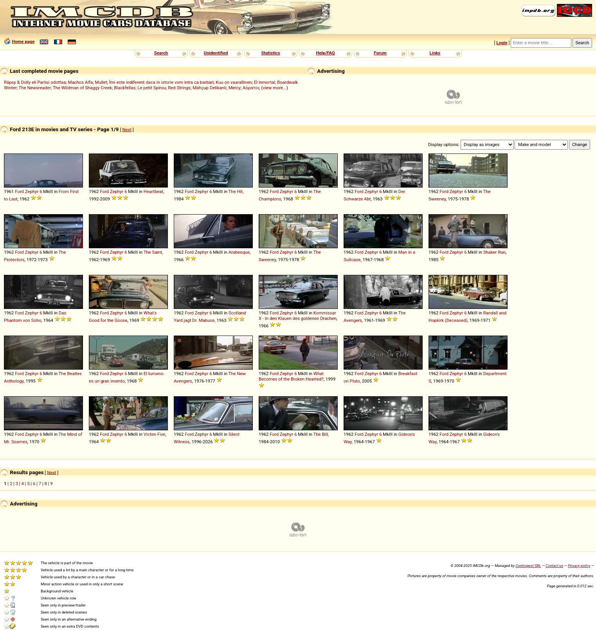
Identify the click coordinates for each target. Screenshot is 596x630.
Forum (380, 53)
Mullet (101, 82)
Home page (23, 41)
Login (501, 42)
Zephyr (31, 191)
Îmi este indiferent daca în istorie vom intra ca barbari (161, 82)
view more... (274, 87)
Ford (19, 191)
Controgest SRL (528, 565)
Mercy (235, 87)
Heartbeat (153, 191)
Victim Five (155, 434)
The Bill (320, 434)
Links (435, 53)
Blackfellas (124, 87)
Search (161, 53)
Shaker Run (494, 252)
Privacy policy (579, 565)
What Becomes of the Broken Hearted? (291, 376)
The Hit (236, 191)
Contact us (554, 565)
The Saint (153, 252)
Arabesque (239, 252)
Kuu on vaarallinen (234, 82)
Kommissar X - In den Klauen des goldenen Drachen (298, 315)
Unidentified (216, 53)
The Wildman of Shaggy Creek (82, 87)
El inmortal (264, 82)
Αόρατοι (251, 87)
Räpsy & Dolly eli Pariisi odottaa (35, 82)
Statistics (270, 53)
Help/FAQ (325, 53)
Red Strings (179, 87)
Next (126, 129)
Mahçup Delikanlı (209, 87)
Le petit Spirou (151, 87)
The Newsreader (35, 87)
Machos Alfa (80, 82)
